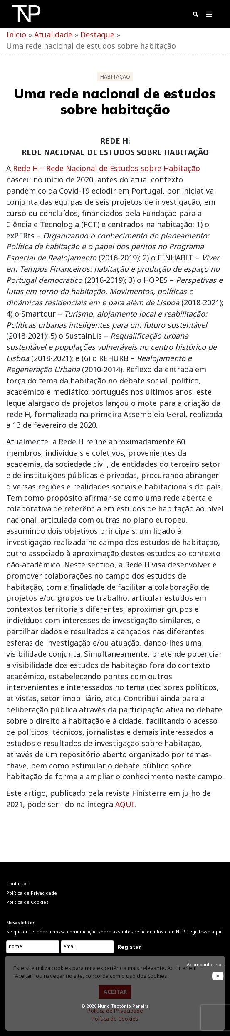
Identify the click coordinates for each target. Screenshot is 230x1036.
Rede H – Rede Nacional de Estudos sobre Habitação (106, 168)
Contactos (17, 883)
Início (16, 34)
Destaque (97, 34)
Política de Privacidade (115, 1010)
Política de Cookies (115, 1018)
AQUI (124, 804)
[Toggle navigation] (209, 15)
